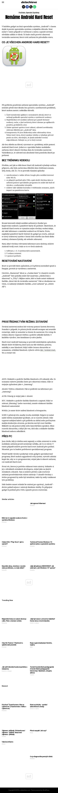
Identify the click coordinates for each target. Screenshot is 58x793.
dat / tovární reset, (48, 350)
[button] (3, 2)
